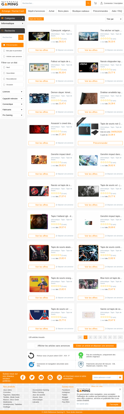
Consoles (7, 392)
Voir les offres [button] (41, 50)
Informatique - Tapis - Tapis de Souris (61, 35)
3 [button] (95, 337)
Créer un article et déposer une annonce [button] (95, 346)
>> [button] (120, 337)
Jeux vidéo (7, 390)
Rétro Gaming (38, 392)
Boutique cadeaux (80, 11)
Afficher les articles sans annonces (54, 346)
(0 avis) (64, 39)
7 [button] (114, 337)
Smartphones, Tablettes (12, 404)
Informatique (38, 400)
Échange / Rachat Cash (13, 11)
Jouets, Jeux (38, 397)
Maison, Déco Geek (11, 400)
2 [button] (90, 337)
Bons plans (63, 11)
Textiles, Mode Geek (11, 397)
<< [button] (80, 337)
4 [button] (100, 337)
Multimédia (7, 402)
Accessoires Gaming (41, 390)
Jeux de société (39, 395)
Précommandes (100, 11)
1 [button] (85, 337)
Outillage (6, 407)
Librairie (36, 402)
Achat (51, 11)
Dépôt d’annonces (36, 11)
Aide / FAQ (117, 11)
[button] (12, 18)
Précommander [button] (100, 143)
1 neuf (53, 42)
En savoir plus (82, 404)
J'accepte (113, 404)
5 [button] (105, 337)
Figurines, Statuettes (11, 395)
